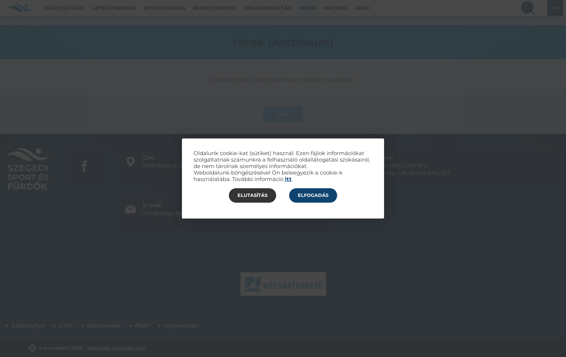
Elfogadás (313, 195)
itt (288, 179)
